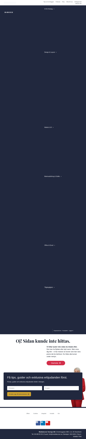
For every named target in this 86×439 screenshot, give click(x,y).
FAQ (63, 2)
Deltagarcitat (78, 2)
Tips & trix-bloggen (48, 2)
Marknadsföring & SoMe (53, 176)
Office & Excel (49, 245)
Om (59, 413)
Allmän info (78, 3)
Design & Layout (50, 52)
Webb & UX (49, 127)
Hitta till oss (69, 2)
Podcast (58, 2)
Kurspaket (65, 330)
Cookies (35, 413)
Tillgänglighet (49, 287)
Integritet (43, 413)
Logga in (71, 330)
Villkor (28, 413)
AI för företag (49, 9)
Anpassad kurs (57, 330)
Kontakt (52, 413)
